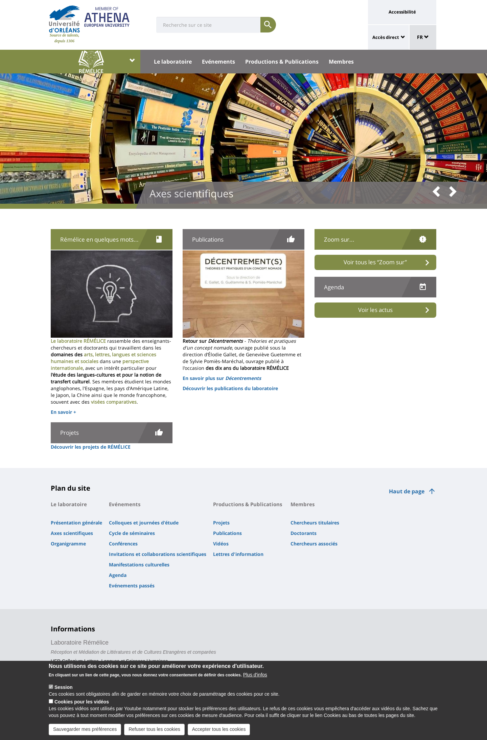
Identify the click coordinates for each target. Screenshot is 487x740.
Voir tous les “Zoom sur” (375, 262)
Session (63, 689)
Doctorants (304, 533)
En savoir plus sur (222, 378)
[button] (438, 192)
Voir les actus (375, 310)
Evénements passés (132, 585)
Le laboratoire (173, 61)
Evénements (218, 61)
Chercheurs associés (314, 543)
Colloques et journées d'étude (144, 522)
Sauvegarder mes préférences (85, 731)
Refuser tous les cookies (154, 731)
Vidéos (221, 543)
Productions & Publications (282, 61)
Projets (221, 522)
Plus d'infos (255, 676)
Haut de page (406, 491)
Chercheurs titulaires (315, 522)
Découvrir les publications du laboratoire (230, 388)
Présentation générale (76, 522)
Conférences (123, 543)
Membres (341, 61)
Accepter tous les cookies (219, 731)
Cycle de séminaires (132, 533)
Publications (227, 533)
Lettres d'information (238, 554)
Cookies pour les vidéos (81, 704)
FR (423, 37)
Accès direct (385, 37)
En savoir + (63, 412)
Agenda (117, 575)
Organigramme (68, 543)
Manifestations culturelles (139, 564)
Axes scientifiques (72, 533)
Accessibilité (402, 12)
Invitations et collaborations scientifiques (157, 554)
